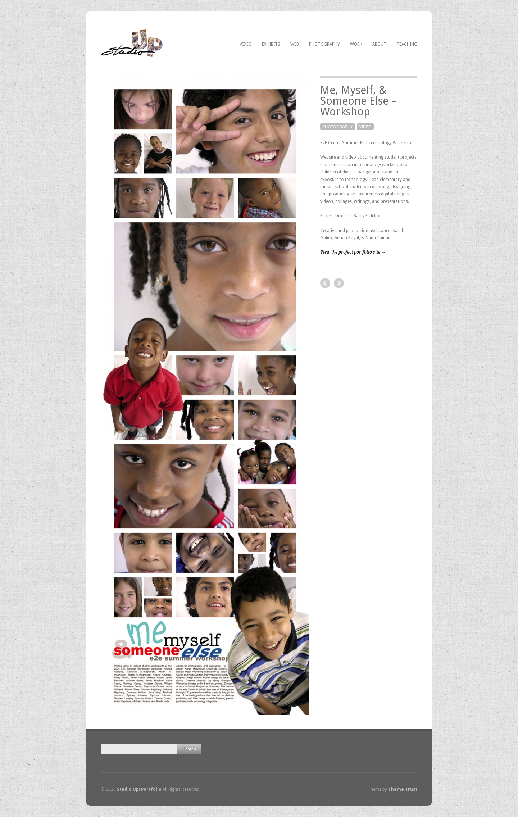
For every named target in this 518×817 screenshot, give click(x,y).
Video (246, 44)
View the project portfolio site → (353, 252)
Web (294, 44)
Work (356, 44)
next (325, 283)
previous (339, 283)
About (379, 44)
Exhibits (271, 44)
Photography (324, 44)
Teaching (406, 44)
